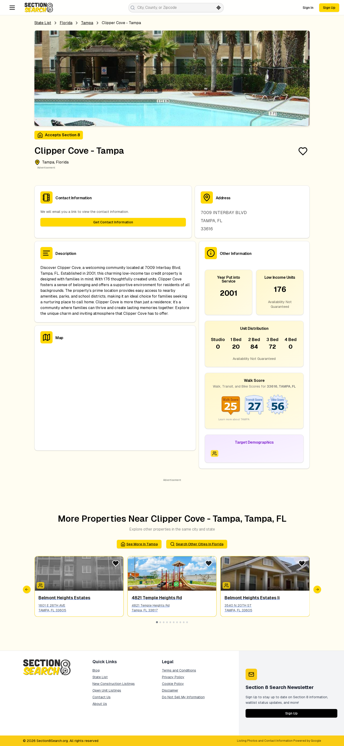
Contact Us (101, 697)
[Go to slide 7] (177, 622)
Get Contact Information (113, 222)
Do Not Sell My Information (183, 697)
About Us (99, 704)
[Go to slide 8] (180, 622)
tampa (87, 23)
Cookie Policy (173, 684)
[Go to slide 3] (163, 622)
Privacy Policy (173, 677)
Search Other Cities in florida (196, 544)
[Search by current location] (218, 7)
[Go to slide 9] (183, 622)
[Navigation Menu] (12, 7)
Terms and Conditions (179, 670)
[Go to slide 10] (187, 622)
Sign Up (329, 8)
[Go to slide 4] (167, 622)
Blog (96, 670)
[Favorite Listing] (303, 151)
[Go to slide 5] (170, 622)
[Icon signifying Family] (214, 453)
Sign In (308, 8)
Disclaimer (170, 690)
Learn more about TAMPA (233, 419)
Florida (66, 23)
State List (42, 23)
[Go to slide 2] (160, 622)
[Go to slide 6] (173, 622)
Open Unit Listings (106, 690)
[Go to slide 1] (157, 622)
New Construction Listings (113, 684)
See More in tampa (139, 544)
